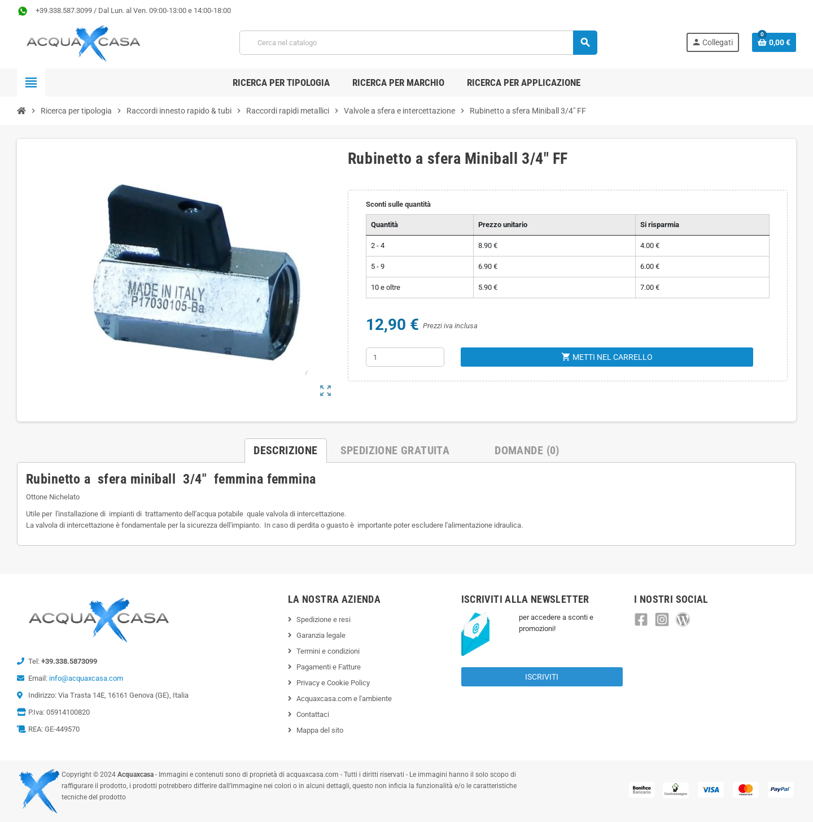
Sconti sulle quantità (398, 204)
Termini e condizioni (328, 651)
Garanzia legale (321, 635)
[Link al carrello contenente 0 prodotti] (774, 42)
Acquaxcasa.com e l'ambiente (344, 698)
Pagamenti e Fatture (328, 667)
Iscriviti (541, 676)
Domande (527, 450)
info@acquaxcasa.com (86, 678)
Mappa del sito (319, 730)
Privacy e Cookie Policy (333, 683)
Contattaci (312, 714)
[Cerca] (418, 43)
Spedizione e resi (323, 619)
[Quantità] (405, 357)
